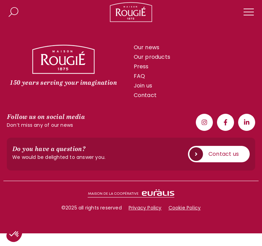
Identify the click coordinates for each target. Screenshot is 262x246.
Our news (147, 47)
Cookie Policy (185, 207)
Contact (145, 95)
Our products (152, 57)
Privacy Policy (145, 207)
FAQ (139, 76)
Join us (143, 86)
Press (141, 66)
